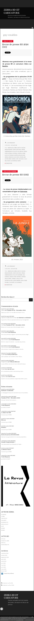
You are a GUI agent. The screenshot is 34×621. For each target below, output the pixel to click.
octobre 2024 (4, 555)
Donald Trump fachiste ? (8, 442)
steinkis (21, 157)
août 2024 (3, 559)
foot (21, 278)
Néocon (3, 420)
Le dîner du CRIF (6, 412)
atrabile (14, 278)
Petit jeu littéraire (12, 354)
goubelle (7, 282)
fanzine (23, 147)
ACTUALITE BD (14, 145)
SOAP (2, 526)
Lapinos (3, 376)
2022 (24, 275)
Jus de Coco (10, 369)
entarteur (7, 280)
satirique (10, 153)
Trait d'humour (11, 332)
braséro (18, 280)
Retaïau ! (3, 427)
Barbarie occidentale (25, 317)
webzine (10, 147)
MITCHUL (3, 542)
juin (6, 155)
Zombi (3, 332)
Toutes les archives (9, 573)
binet (10, 159)
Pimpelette (4, 361)
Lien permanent (10, 142)
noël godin (13, 280)
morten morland (18, 155)
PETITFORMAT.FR (5, 544)
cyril (2, 325)
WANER (3, 528)
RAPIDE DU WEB (5, 540)
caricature (15, 149)
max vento (16, 157)
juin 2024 (3, 563)
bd (13, 147)
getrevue (7, 276)
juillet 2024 (3, 561)
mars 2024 (3, 569)
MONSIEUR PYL (4, 522)
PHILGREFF (3, 520)
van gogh (21, 159)
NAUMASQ (3, 514)
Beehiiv (5, 66)
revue (19, 149)
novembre (19, 275)
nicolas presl (8, 278)
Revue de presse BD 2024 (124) (10, 434)
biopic (19, 160)
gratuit (19, 147)
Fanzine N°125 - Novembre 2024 (16, 310)
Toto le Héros (5, 339)
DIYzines (3, 538)
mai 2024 (3, 565)
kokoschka (11, 157)
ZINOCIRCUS (4, 518)
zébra (15, 147)
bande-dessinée (8, 149)
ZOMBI (3, 516)
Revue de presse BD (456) (15, 175)
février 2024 (4, 571)
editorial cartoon (17, 153)
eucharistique (14, 160)
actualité (14, 151)
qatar (22, 280)
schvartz (12, 282)
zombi (23, 153)
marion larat (15, 159)
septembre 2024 (5, 557)
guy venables (10, 155)
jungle (18, 278)
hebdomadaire (8, 151)
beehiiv (21, 151)
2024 (18, 151)
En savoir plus (20, 619)
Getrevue (23, 192)
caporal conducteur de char (8, 317)
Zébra (3, 310)
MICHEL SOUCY (4, 524)
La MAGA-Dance (6, 449)
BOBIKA (3, 530)
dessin (25, 151)
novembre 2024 (4, 553)
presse (23, 149)
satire (6, 153)
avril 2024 (3, 567)
